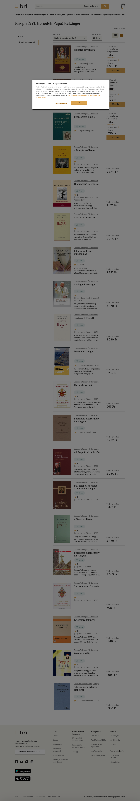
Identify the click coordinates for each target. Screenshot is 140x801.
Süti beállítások (61, 103)
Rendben (79, 103)
